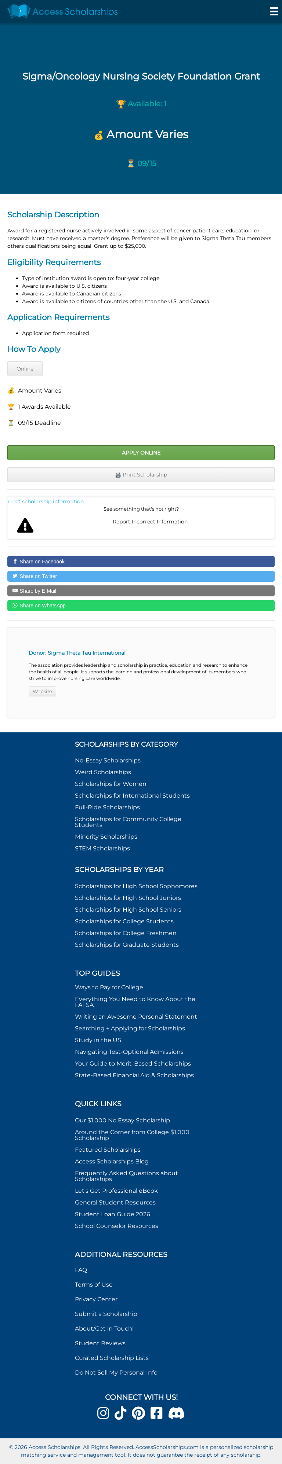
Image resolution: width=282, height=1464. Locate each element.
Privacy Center (96, 1299)
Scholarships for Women (111, 783)
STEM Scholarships (102, 848)
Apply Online (141, 452)
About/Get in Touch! (104, 1328)
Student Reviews (100, 1343)
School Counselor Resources (116, 1225)
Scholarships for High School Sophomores (136, 886)
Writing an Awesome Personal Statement (136, 1016)
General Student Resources (115, 1202)
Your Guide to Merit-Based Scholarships (133, 1063)
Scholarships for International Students (132, 795)
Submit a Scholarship (106, 1313)
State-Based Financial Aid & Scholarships (134, 1075)
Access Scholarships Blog (112, 1161)
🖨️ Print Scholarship (141, 474)
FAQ (81, 1269)
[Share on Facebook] (141, 561)
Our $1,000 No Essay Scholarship (122, 1120)
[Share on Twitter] (141, 576)
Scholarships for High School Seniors (128, 909)
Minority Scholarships (106, 836)
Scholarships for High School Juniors (128, 897)
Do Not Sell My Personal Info (116, 1372)
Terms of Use (94, 1284)
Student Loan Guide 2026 (112, 1214)
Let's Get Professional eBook (116, 1190)
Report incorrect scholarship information (46, 501)
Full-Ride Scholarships (107, 807)
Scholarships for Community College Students (128, 822)
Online (25, 368)
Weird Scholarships (103, 772)
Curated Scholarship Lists (112, 1357)
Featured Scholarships (108, 1149)
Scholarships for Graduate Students (127, 944)
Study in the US (98, 1040)
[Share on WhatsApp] (141, 605)
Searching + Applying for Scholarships (130, 1028)
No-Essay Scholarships (108, 760)
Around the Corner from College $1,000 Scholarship (132, 1135)
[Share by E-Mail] (141, 590)
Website (42, 691)
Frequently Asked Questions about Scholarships (126, 1176)
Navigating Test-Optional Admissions (129, 1051)
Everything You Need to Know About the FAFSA (135, 1002)
